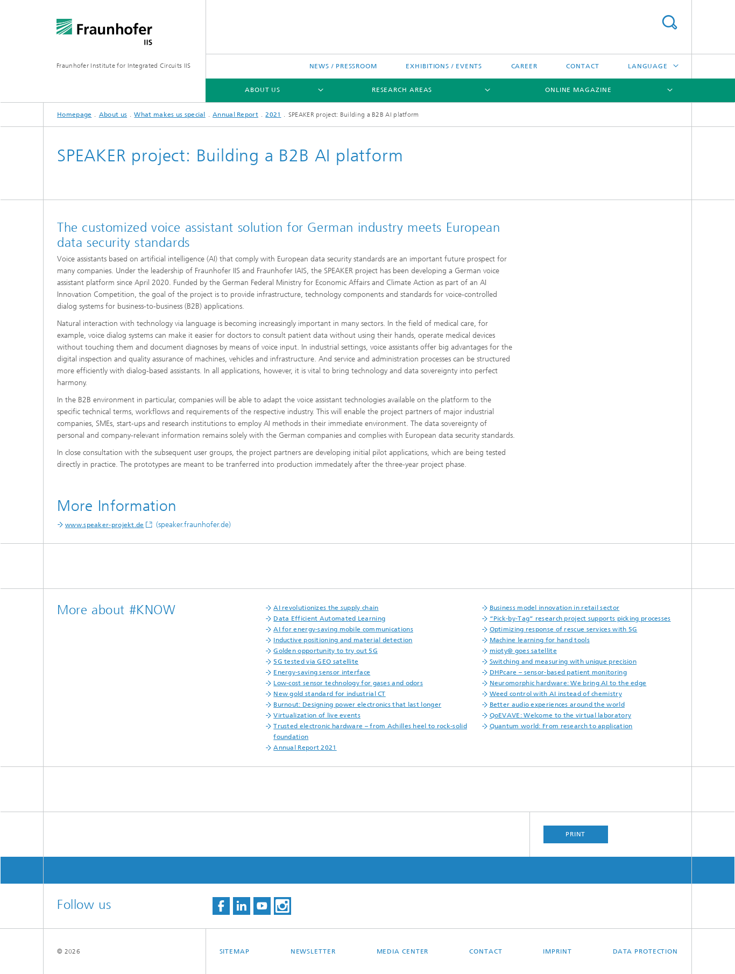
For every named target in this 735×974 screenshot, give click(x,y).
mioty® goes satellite (523, 651)
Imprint (557, 951)
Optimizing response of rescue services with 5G (564, 629)
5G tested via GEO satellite (315, 661)
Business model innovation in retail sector (555, 608)
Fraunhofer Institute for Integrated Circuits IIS (123, 65)
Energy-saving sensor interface (321, 672)
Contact (582, 66)
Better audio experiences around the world (557, 704)
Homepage (74, 114)
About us (262, 90)
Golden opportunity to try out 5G (325, 651)
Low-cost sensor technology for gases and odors (348, 683)
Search (669, 22)
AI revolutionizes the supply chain (325, 608)
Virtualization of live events (317, 715)
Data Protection (646, 951)
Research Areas (402, 90)
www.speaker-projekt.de (104, 525)
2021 (273, 114)
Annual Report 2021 (304, 747)
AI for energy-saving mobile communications (343, 629)
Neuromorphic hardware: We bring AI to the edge (568, 683)
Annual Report (235, 114)
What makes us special (169, 114)
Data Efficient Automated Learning (329, 618)
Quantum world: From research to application (561, 726)
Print (576, 834)
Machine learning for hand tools (540, 640)
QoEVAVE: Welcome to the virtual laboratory (561, 715)
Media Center (403, 951)
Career (524, 66)
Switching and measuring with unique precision (563, 661)
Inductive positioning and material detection (342, 640)
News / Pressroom (343, 66)
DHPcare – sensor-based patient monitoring (558, 672)
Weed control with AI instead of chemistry (556, 694)
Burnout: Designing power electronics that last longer (357, 704)
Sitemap (235, 951)
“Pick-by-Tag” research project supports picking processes (580, 618)
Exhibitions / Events (444, 66)
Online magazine (578, 90)
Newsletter (313, 951)
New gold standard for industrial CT (329, 694)
